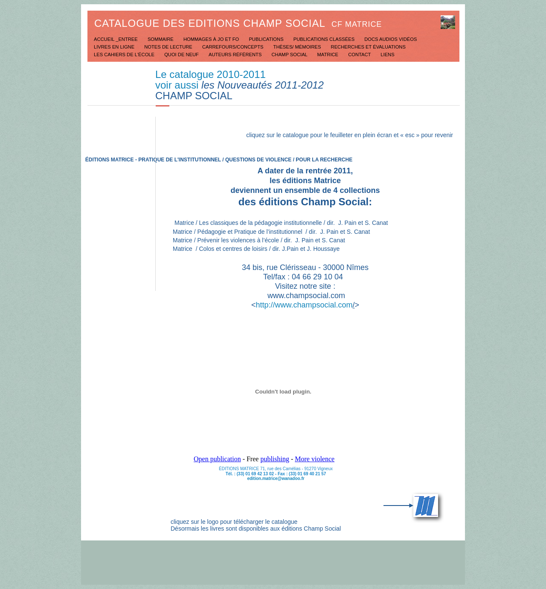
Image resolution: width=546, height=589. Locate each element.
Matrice (328, 54)
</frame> (283, 395)
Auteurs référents (236, 54)
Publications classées (324, 39)
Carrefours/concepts (233, 46)
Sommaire (161, 39)
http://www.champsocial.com (304, 305)
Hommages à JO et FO (211, 39)
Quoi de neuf (182, 54)
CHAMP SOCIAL (193, 95)
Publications (267, 39)
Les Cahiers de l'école (125, 54)
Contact (360, 54)
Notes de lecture (169, 46)
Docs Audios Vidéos (390, 39)
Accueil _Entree (116, 39)
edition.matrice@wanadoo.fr (275, 478)
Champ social (290, 54)
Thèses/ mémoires (297, 46)
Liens (387, 54)
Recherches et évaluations (368, 46)
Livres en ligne (115, 46)
